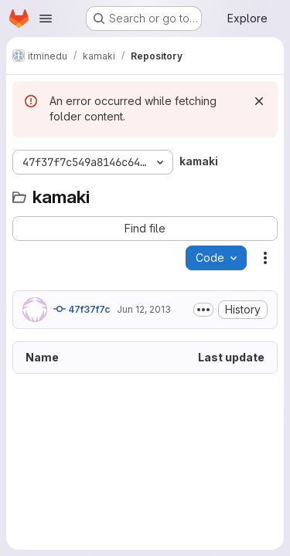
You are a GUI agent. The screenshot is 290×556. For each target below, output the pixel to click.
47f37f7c (82, 309)
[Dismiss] (259, 101)
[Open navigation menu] (45, 18)
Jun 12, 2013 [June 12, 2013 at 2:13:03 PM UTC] (144, 309)
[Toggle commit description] (203, 310)
